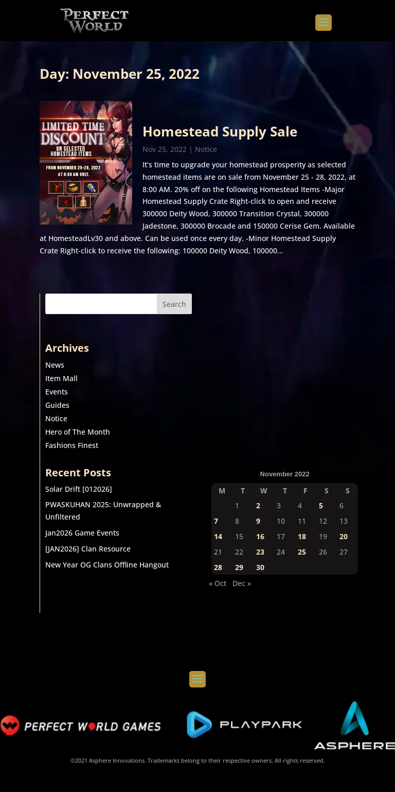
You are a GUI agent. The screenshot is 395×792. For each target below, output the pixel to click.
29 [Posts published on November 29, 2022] (239, 567)
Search (174, 304)
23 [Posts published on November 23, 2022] (260, 552)
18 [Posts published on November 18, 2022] (302, 536)
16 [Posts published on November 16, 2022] (260, 536)
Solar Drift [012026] (78, 489)
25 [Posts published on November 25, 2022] (302, 552)
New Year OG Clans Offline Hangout (107, 565)
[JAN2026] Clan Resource (88, 549)
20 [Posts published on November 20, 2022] (343, 536)
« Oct (217, 583)
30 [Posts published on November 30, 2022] (260, 567)
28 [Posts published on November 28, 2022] (218, 567)
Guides (57, 405)
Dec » (241, 583)
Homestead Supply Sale (219, 131)
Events (56, 392)
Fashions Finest (71, 445)
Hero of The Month (77, 432)
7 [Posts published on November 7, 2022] (216, 521)
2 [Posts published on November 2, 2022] (258, 505)
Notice (206, 149)
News (54, 365)
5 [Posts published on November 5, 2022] (321, 505)
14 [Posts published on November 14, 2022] (218, 536)
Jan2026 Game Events (82, 533)
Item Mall (61, 378)
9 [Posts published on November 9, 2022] (258, 521)
